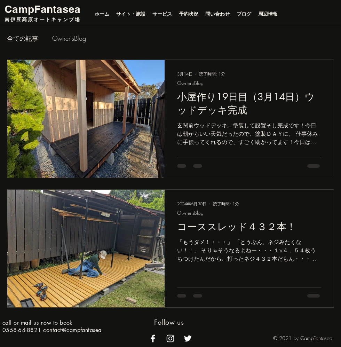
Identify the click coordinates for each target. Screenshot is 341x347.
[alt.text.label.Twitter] (188, 338)
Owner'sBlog (69, 38)
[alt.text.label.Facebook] (153, 338)
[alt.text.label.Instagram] (170, 338)
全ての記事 (22, 38)
